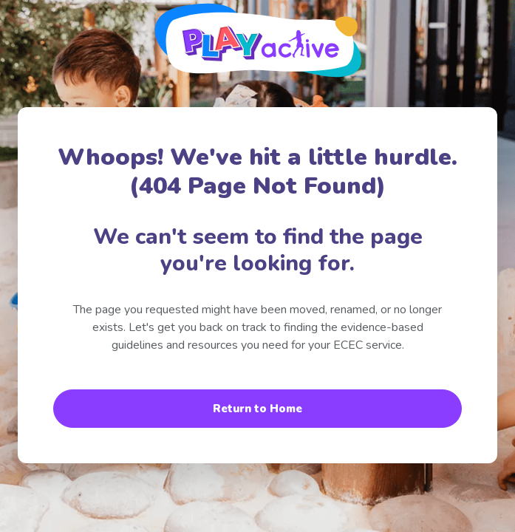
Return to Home (257, 408)
